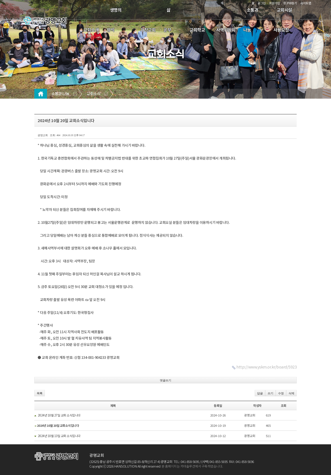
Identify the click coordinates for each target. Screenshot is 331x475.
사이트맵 (305, 3)
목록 (39, 393)
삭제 (291, 393)
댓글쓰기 (165, 380)
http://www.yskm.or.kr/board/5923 (266, 367)
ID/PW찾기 (290, 3)
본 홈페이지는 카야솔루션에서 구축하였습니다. (192, 466)
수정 (281, 393)
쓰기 (270, 393)
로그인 (262, 3)
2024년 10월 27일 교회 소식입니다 (59, 415)
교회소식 (93, 94)
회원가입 (274, 3)
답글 (260, 393)
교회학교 (197, 30)
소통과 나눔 (60, 94)
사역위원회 (225, 30)
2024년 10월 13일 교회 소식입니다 (59, 436)
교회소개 (91, 30)
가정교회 (147, 30)
